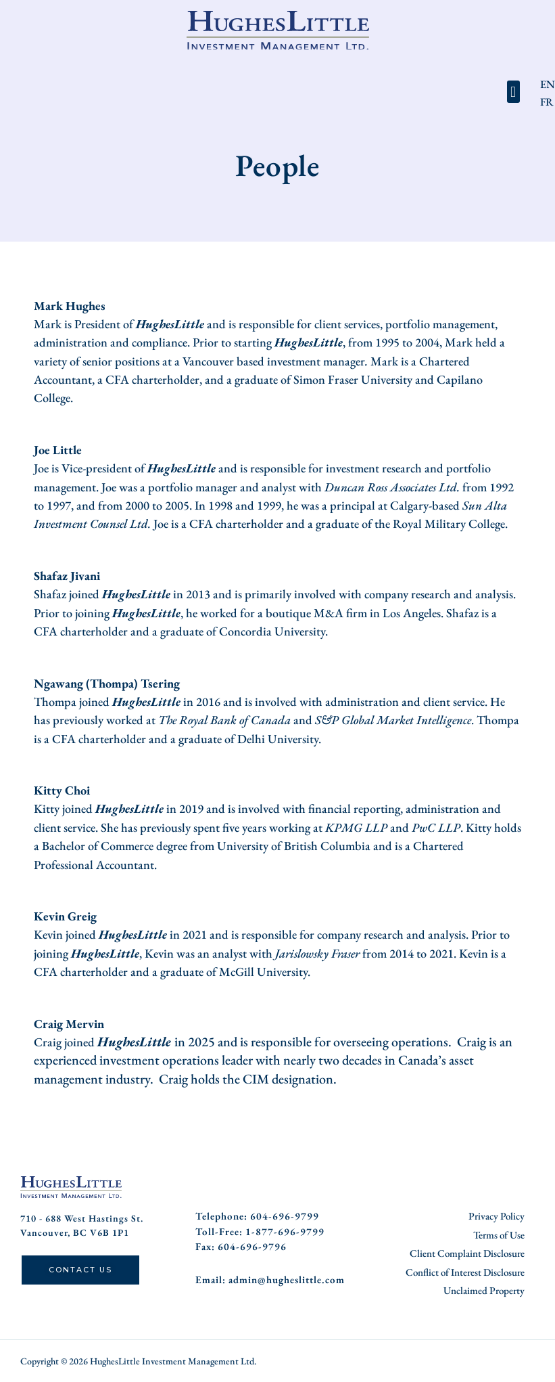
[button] (513, 92)
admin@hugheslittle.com (286, 1278)
